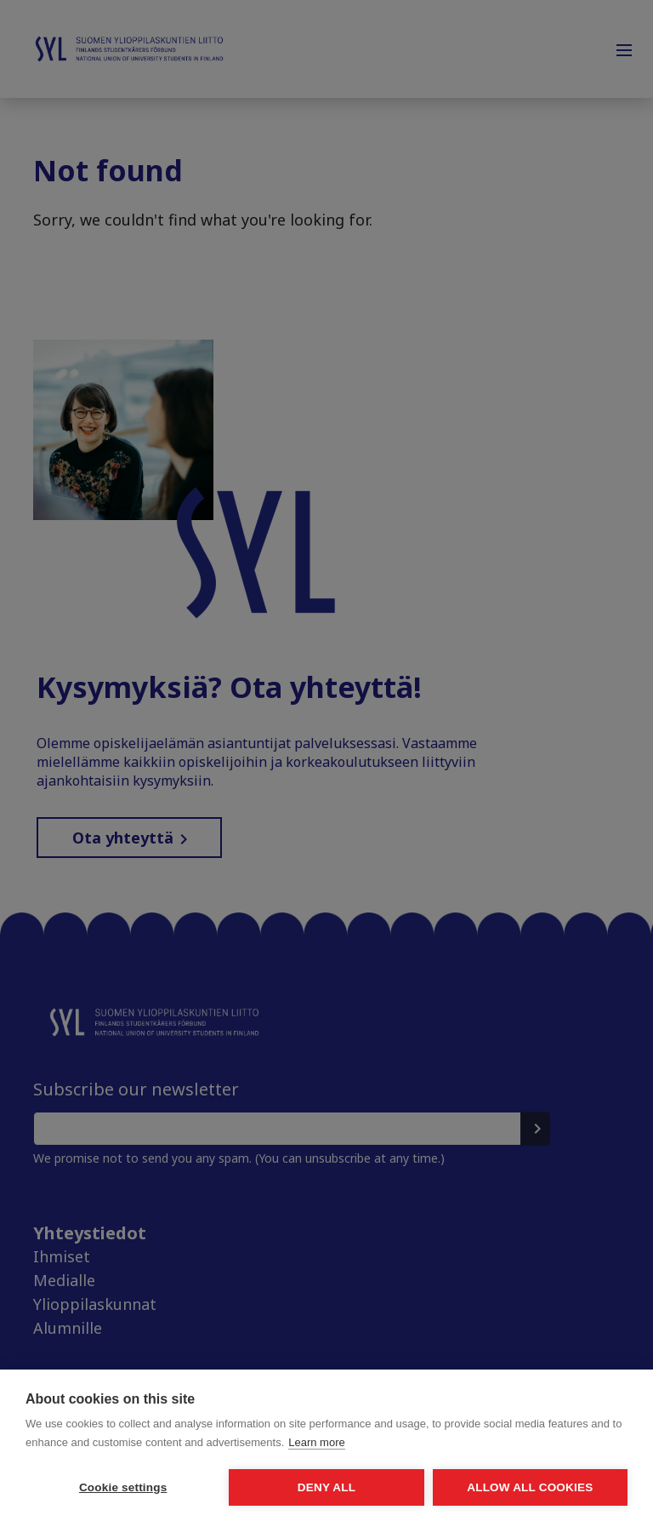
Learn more (316, 1442)
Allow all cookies (530, 1487)
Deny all (326, 1487)
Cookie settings (123, 1487)
